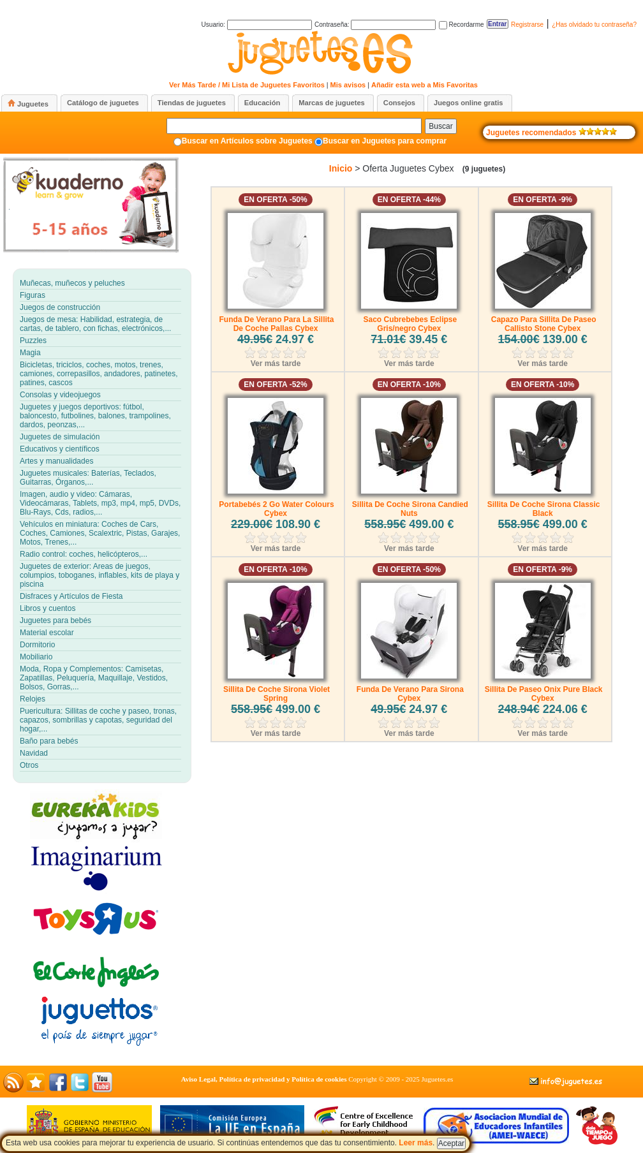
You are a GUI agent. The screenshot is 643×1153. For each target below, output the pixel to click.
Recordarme (461, 24)
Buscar (440, 126)
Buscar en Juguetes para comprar (385, 140)
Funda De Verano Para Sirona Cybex (410, 694)
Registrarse (527, 24)
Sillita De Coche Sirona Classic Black (543, 509)
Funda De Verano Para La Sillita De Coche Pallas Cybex (276, 324)
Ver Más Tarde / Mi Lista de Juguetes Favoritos (247, 85)
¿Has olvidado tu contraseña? (594, 24)
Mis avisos (348, 85)
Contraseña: (375, 24)
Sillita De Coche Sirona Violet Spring (276, 694)
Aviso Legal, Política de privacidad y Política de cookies (264, 1079)
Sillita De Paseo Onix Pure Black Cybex (544, 694)
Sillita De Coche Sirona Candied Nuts (410, 509)
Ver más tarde (276, 363)
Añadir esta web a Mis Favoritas (424, 85)
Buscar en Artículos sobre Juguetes (247, 140)
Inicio (341, 168)
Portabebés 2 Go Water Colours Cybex (276, 509)
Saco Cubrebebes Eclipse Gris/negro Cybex (410, 324)
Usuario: (257, 24)
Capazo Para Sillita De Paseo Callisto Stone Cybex (543, 324)
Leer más (415, 1142)
